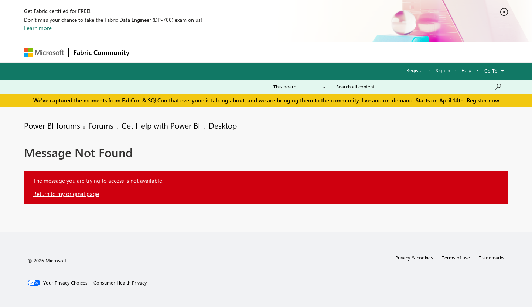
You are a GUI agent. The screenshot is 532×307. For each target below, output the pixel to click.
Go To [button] (491, 70)
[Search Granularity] (299, 87)
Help (466, 70)
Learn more (38, 28)
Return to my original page (66, 194)
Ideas (209, 52)
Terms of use (456, 257)
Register (415, 70)
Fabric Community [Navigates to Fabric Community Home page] (101, 52)
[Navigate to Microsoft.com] (44, 52)
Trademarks (491, 257)
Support (334, 52)
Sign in (443, 70)
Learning (303, 52)
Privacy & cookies (414, 257)
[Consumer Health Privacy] (120, 282)
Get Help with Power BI (161, 125)
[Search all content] (419, 87)
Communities (242, 52)
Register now (483, 100)
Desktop (223, 125)
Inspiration (178, 52)
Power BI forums (52, 125)
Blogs (275, 52)
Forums (146, 52)
